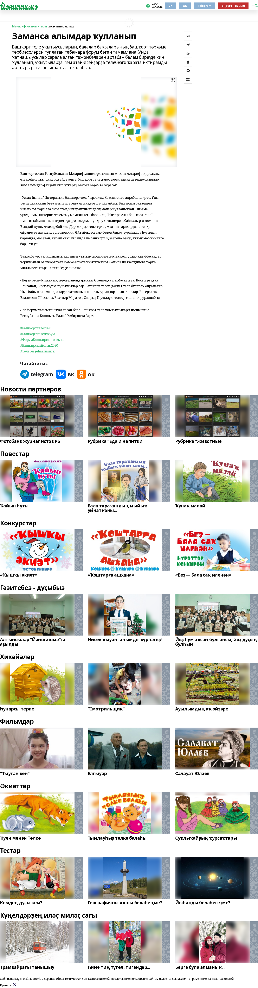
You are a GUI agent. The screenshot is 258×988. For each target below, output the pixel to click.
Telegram (204, 6)
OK (185, 6)
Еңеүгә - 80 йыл (233, 6)
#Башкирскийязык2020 (39, 345)
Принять (5, 985)
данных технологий (221, 979)
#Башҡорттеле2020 (35, 328)
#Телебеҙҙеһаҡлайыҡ (37, 351)
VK (170, 6)
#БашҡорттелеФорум (37, 334)
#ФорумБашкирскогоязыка (42, 339)
